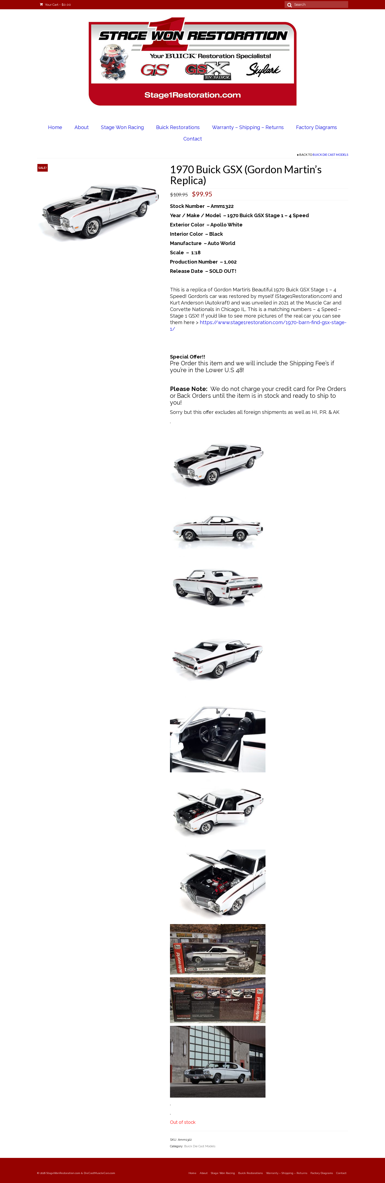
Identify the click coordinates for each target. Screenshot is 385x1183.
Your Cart (55, 5)
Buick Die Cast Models (330, 154)
